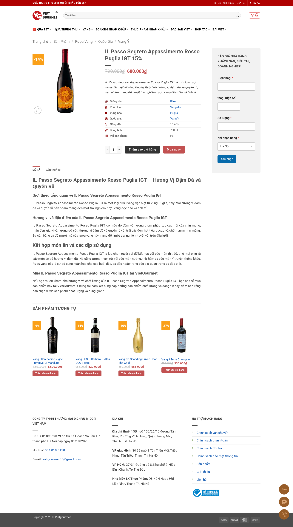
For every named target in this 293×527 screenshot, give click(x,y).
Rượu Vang (84, 41)
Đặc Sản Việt (181, 29)
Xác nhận (226, 159)
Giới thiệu (203, 472)
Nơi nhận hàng (228, 138)
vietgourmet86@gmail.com (61, 459)
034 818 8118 (55, 450)
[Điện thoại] (236, 87)
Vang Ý (123, 41)
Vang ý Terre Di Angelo (175, 359)
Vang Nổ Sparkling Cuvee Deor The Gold (137, 361)
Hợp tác (202, 29)
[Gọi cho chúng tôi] (258, 3)
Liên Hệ (241, 2)
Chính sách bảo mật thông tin (217, 456)
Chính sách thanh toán (212, 440)
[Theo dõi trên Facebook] (251, 3)
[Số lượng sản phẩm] (113, 150)
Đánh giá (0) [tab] (53, 169)
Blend (173, 101)
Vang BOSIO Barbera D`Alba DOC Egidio (92, 361)
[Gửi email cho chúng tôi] (255, 3)
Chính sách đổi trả (209, 448)
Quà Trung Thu (67, 29)
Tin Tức (216, 2)
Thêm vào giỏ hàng (142, 149)
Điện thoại (225, 78)
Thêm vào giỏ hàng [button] (45, 373)
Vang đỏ (175, 107)
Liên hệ (201, 479)
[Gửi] (237, 15)
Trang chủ (40, 41)
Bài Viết (219, 29)
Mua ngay (174, 149)
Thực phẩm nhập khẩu (149, 29)
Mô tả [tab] (36, 169)
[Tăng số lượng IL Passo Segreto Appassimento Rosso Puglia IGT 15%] (119, 150)
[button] (254, 15)
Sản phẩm (204, 464)
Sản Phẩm (62, 41)
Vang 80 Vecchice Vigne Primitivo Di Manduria (48, 361)
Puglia (174, 113)
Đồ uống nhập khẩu (112, 29)
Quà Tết (42, 29)
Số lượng (225, 118)
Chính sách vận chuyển (212, 433)
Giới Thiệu (228, 2)
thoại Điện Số (226, 98)
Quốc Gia (105, 41)
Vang (88, 29)
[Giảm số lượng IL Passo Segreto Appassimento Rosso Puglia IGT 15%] (107, 150)
